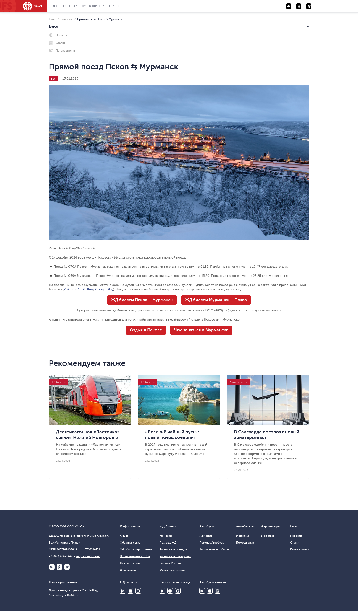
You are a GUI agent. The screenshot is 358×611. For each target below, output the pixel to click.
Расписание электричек (175, 556)
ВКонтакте (52, 567)
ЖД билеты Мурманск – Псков (216, 300)
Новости (70, 6)
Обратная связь (130, 542)
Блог (55, 6)
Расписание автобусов (214, 549)
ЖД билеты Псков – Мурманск (142, 300)
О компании (128, 570)
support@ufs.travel (88, 556)
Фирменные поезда (172, 570)
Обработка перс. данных (136, 549)
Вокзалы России (170, 563)
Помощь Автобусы (211, 542)
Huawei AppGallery (170, 591)
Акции (124, 535)
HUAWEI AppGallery (130, 591)
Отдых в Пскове (146, 330)
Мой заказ (166, 535)
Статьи (114, 6)
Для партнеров (130, 563)
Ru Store (138, 591)
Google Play (122, 591)
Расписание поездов (173, 549)
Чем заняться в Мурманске (201, 330)
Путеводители (93, 6)
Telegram (67, 567)
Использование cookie (135, 556)
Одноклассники (59, 567)
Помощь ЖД (168, 542)
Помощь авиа (245, 542)
